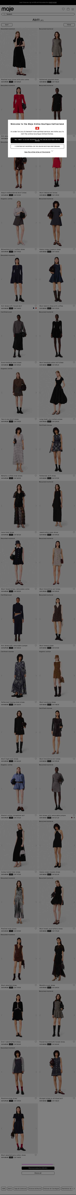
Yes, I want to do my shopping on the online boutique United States (38, 140)
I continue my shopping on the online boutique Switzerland (37, 146)
